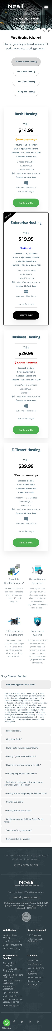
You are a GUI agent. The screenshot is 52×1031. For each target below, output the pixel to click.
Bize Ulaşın (32, 985)
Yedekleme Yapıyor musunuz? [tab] (18, 834)
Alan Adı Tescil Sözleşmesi (9, 964)
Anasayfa (15, 22)
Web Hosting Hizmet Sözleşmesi (12, 970)
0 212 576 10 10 (26, 865)
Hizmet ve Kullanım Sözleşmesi (11, 982)
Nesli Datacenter (35, 964)
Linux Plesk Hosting (26, 71)
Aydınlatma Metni (11, 992)
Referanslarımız (34, 981)
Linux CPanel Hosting (26, 81)
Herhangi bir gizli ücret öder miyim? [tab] (20, 777)
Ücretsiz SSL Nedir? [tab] (13, 805)
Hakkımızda (32, 961)
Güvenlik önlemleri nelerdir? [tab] (17, 842)
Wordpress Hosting (26, 91)
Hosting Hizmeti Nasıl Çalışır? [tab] (17, 814)
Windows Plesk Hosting (26, 61)
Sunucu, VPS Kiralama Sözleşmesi (13, 976)
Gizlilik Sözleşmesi (11, 1005)
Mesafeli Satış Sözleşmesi (9, 987)
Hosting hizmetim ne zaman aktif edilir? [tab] (22, 768)
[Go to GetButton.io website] (6, 1028)
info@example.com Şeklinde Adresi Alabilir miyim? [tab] (24, 824)
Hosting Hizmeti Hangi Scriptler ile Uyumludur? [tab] (25, 797)
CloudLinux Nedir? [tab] (13, 743)
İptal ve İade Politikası (12, 996)
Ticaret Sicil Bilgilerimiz (32, 972)
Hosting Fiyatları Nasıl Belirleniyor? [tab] (20, 760)
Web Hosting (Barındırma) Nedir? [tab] (19, 688)
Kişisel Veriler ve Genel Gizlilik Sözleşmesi (13, 1001)
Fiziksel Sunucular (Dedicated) (35, 940)
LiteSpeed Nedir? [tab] (12, 734)
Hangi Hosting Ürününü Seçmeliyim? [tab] (21, 751)
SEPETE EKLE (26, 206)
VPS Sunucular (34, 935)
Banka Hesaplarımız (36, 977)
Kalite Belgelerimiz (35, 968)
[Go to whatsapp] (6, 1022)
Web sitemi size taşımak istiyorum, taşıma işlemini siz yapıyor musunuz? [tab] (23, 787)
